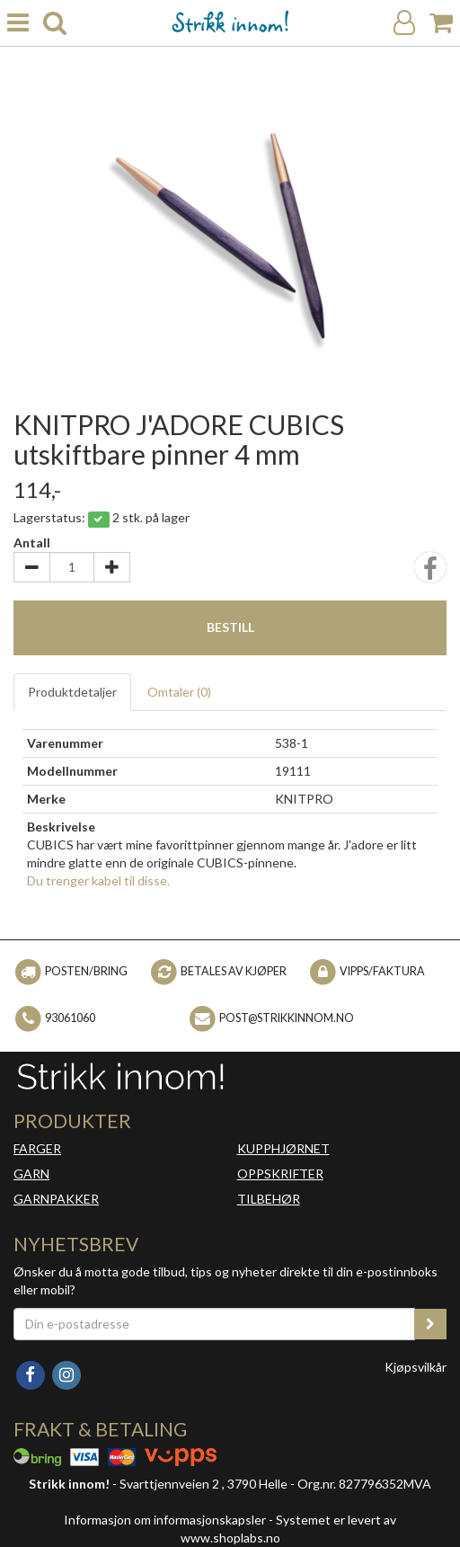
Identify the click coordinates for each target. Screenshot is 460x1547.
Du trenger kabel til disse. (98, 880)
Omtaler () (179, 691)
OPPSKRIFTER (280, 1173)
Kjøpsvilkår (416, 1366)
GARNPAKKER (56, 1198)
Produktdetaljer (72, 691)
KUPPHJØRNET (283, 1148)
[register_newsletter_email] (430, 1324)
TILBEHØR (268, 1198)
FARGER (37, 1148)
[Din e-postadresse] (214, 1324)
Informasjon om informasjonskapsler (165, 1519)
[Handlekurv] (441, 23)
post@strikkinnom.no (286, 1018)
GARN (31, 1173)
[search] (55, 23)
